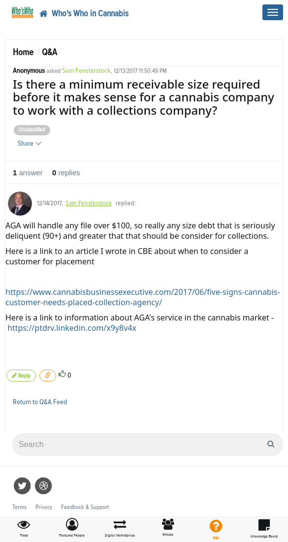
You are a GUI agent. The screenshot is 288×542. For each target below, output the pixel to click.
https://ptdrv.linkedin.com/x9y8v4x (71, 327)
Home (23, 52)
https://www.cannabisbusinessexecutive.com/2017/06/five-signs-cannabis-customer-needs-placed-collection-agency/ (142, 297)
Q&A (49, 52)
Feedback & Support (85, 507)
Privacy (43, 507)
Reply (21, 376)
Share (29, 143)
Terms (19, 507)
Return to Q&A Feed (40, 402)
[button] (72, 528)
